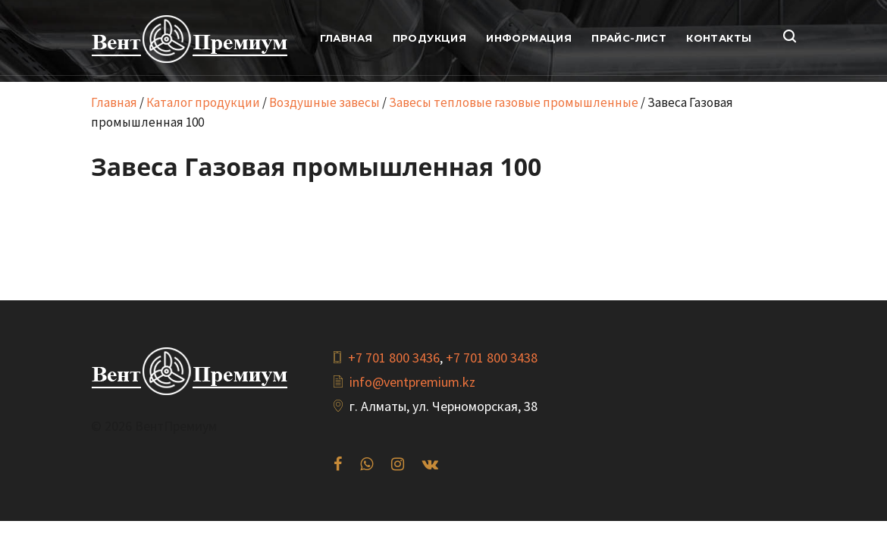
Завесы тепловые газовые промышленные (513, 102)
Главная (114, 102)
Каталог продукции (203, 102)
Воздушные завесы (324, 102)
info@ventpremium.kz (412, 382)
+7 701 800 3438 (492, 357)
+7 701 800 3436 (394, 357)
